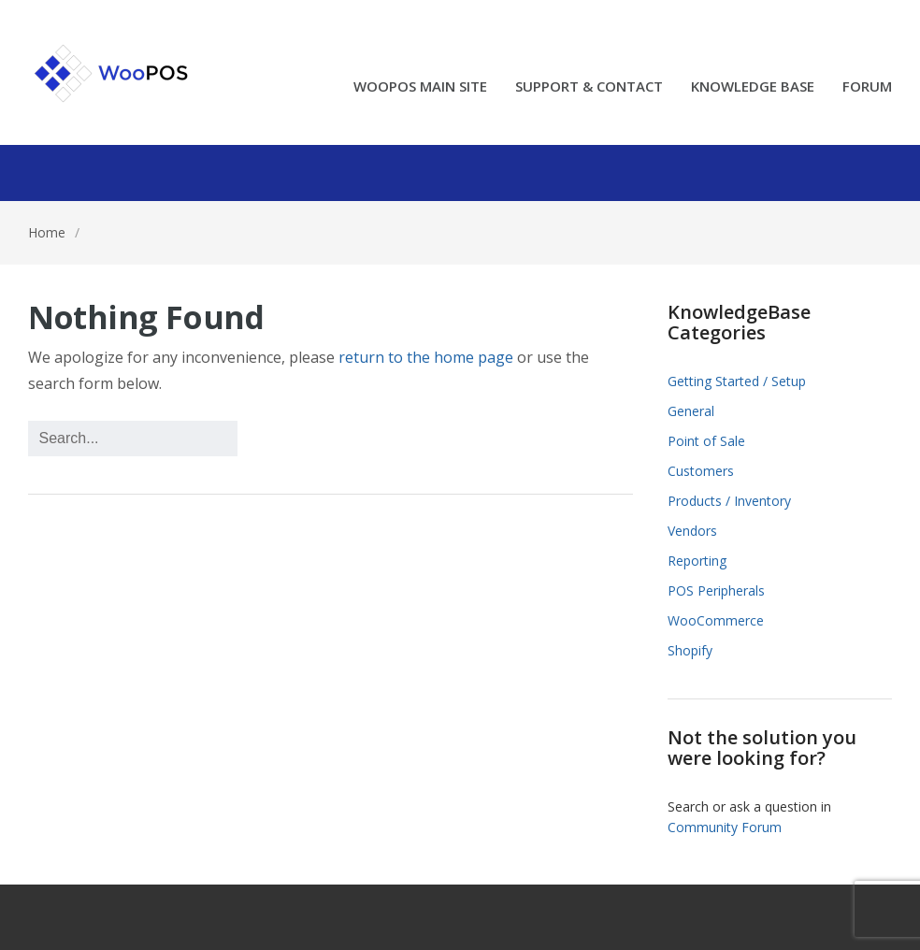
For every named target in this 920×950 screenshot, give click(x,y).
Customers (701, 471)
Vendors (692, 531)
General (691, 411)
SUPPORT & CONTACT (589, 87)
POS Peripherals (716, 590)
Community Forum (725, 827)
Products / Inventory (729, 501)
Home (46, 232)
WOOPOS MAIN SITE (420, 87)
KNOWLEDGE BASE (752, 87)
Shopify (690, 650)
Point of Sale (706, 441)
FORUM (867, 87)
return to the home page (425, 357)
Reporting (697, 560)
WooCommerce (716, 620)
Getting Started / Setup (737, 381)
